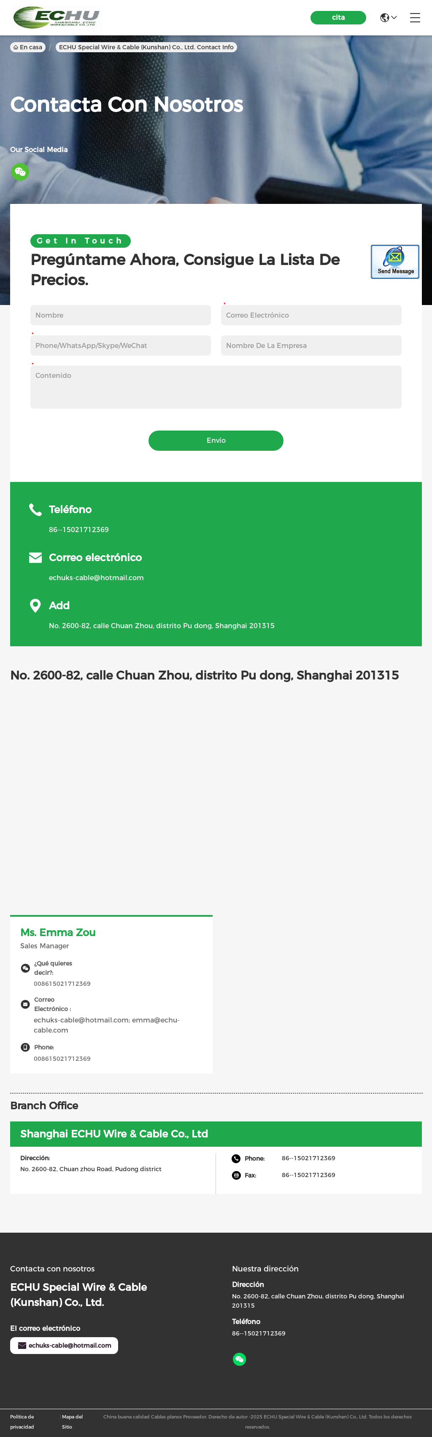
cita (338, 17)
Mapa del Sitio (72, 1422)
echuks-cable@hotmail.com (96, 578)
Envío (216, 440)
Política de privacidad (22, 1422)
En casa (28, 47)
